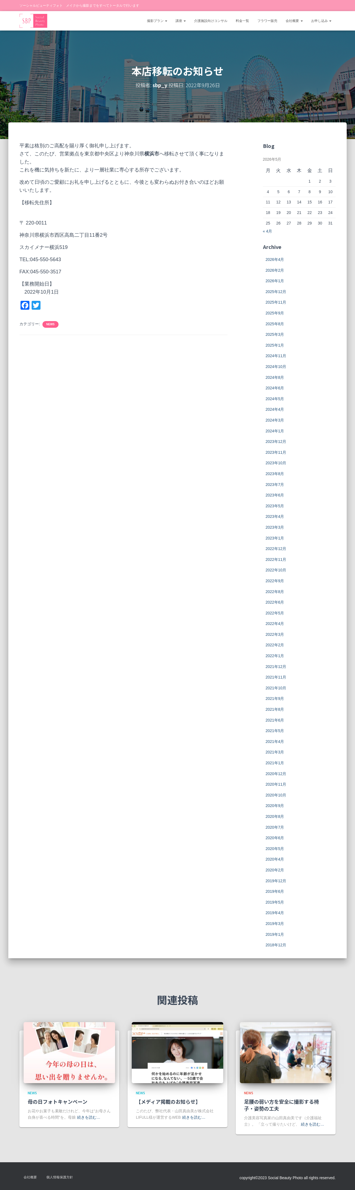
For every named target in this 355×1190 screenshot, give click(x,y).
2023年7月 (275, 484)
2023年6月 (275, 495)
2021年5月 (275, 730)
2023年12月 (276, 441)
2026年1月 (275, 281)
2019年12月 (276, 881)
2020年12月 (276, 774)
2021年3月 (275, 752)
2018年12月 (276, 945)
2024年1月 (275, 431)
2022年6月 (275, 602)
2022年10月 (276, 570)
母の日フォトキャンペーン (57, 1101)
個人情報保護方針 (59, 1177)
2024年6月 (275, 388)
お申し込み (321, 21)
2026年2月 (275, 270)
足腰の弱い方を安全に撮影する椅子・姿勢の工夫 (281, 1105)
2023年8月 (275, 474)
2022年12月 (276, 548)
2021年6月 (275, 720)
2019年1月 (275, 934)
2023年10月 (276, 463)
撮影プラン (157, 21)
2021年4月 (275, 741)
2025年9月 (275, 313)
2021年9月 (275, 698)
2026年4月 (275, 259)
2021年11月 (276, 677)
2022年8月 (275, 591)
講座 (181, 21)
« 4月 (267, 231)
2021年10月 (276, 688)
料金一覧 (242, 21)
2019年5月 (275, 902)
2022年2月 (275, 645)
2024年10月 (276, 366)
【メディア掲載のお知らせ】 (168, 1101)
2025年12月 (276, 291)
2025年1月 (275, 345)
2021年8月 (275, 709)
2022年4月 (275, 623)
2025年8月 (275, 324)
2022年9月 (275, 581)
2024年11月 (276, 356)
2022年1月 (275, 656)
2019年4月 (275, 913)
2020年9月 (275, 805)
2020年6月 (275, 838)
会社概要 (294, 21)
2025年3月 (275, 334)
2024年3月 (275, 420)
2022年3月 (275, 634)
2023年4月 (275, 516)
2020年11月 (276, 784)
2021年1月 (275, 763)
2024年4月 (275, 409)
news (50, 324)
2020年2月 (275, 870)
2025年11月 (276, 302)
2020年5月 (275, 848)
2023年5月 (275, 506)
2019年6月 (275, 891)
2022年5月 (275, 613)
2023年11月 (276, 452)
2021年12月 (276, 666)
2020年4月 (275, 859)
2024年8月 (275, 377)
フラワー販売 (267, 21)
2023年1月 (275, 538)
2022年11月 (276, 559)
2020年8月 (275, 816)
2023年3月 (275, 527)
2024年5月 (275, 399)
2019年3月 (275, 923)
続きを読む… (88, 1117)
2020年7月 (275, 827)
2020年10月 (276, 795)
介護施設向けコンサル (210, 21)
